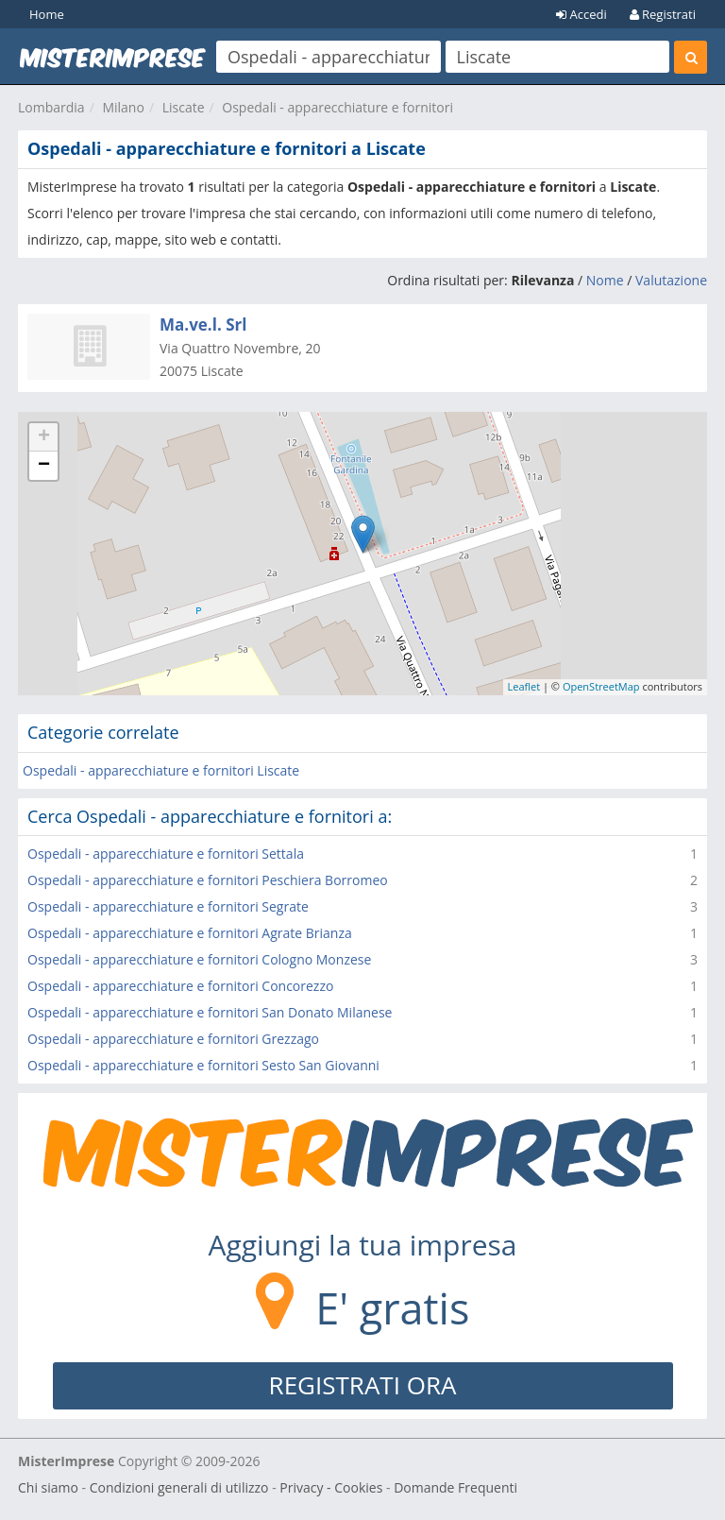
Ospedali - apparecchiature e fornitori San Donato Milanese (209, 1012)
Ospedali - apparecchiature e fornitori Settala (165, 853)
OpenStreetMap (601, 686)
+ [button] (44, 437)
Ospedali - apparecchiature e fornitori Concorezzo (180, 986)
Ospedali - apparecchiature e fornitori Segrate (168, 906)
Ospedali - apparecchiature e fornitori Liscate (161, 770)
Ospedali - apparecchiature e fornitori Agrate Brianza (189, 933)
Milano (122, 107)
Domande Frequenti (455, 1487)
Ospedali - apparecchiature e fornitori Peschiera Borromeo (207, 880)
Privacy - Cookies (330, 1487)
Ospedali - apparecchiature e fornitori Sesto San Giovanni (203, 1065)
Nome (605, 280)
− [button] (44, 466)
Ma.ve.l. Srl (203, 324)
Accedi (581, 14)
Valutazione (671, 280)
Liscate (183, 107)
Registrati (663, 14)
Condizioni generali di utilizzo (179, 1487)
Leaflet (524, 686)
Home (46, 14)
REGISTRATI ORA (363, 1385)
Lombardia (51, 107)
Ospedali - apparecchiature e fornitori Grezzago (173, 1039)
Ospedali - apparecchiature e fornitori (337, 107)
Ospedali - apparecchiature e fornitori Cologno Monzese (199, 959)
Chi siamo (48, 1487)
